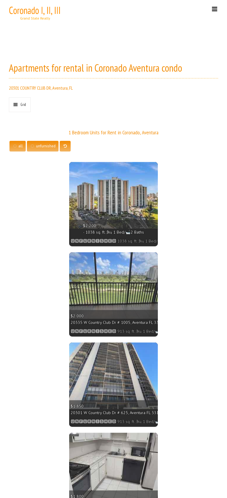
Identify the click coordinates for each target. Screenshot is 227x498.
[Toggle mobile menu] (215, 9)
